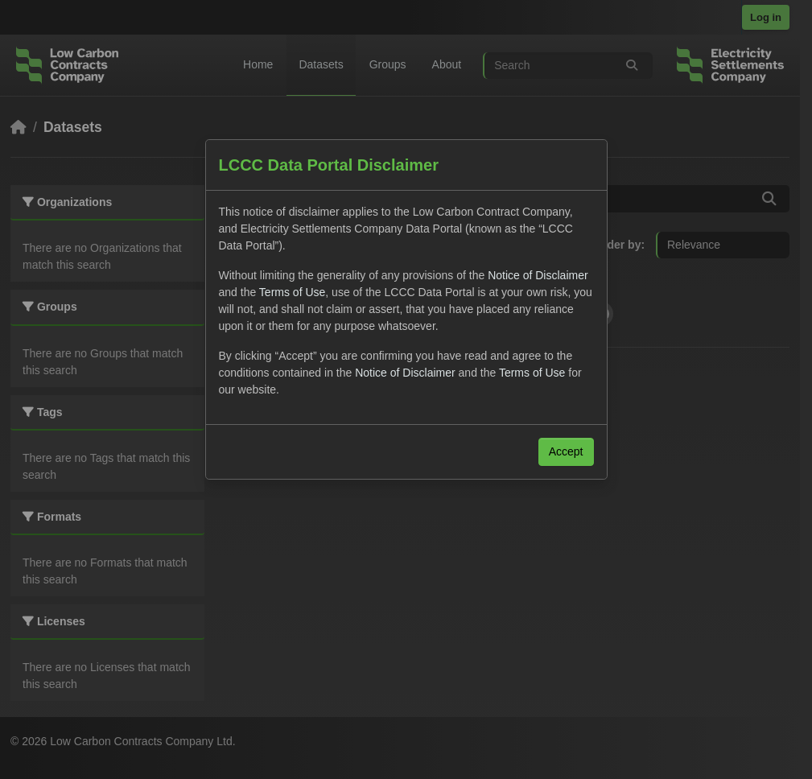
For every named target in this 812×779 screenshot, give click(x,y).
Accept (566, 451)
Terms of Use (292, 292)
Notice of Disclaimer (537, 275)
